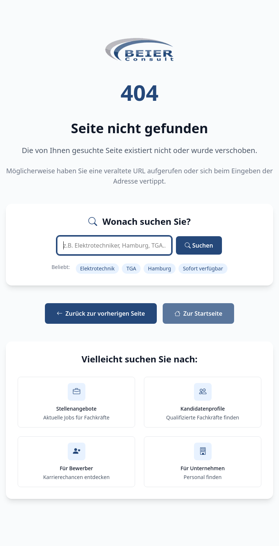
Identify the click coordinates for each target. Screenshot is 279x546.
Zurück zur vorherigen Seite (101, 313)
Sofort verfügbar (203, 268)
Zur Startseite (198, 313)
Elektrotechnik (97, 268)
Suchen (199, 245)
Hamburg (159, 268)
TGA (131, 268)
